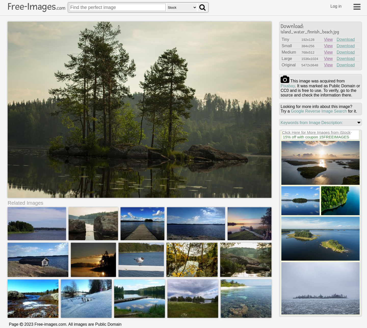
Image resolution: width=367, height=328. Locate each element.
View (328, 39)
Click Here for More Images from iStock (316, 132)
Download (346, 39)
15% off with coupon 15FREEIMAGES (316, 137)
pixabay (288, 86)
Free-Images (36, 7)
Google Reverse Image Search (319, 111)
